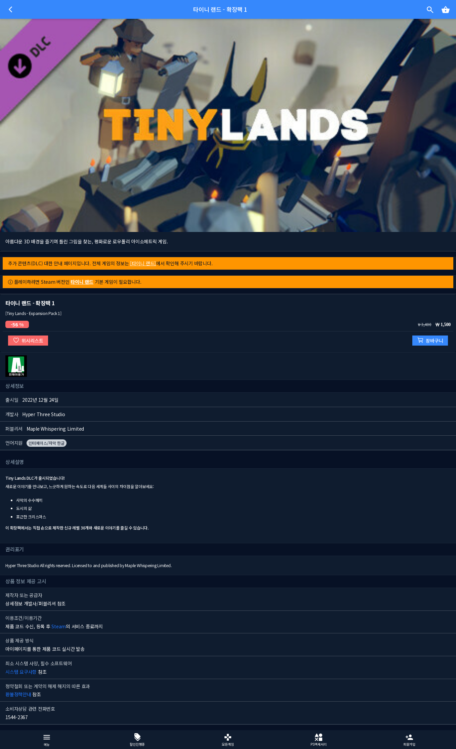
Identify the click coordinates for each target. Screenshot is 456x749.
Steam (58, 626)
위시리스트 (28, 340)
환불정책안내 (18, 694)
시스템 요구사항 (21, 671)
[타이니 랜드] (143, 263)
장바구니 (430, 340)
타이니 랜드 (82, 281)
